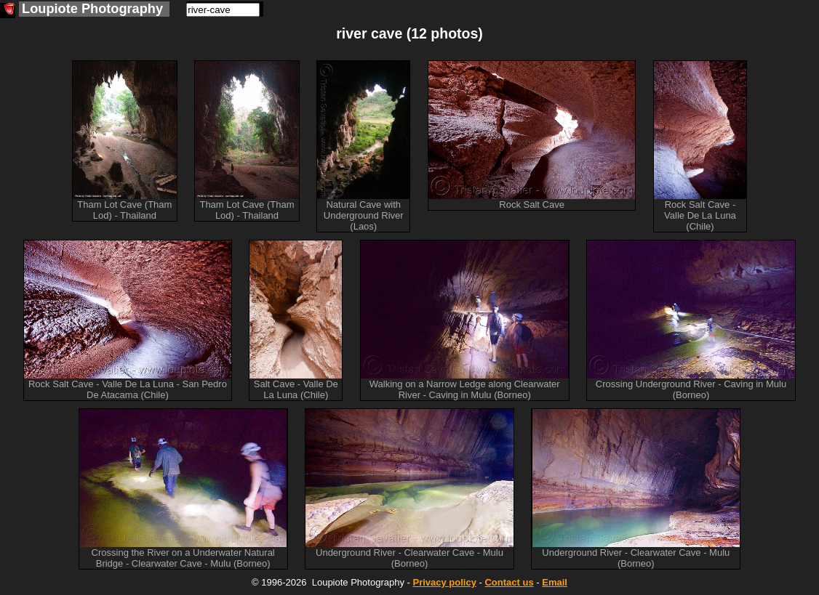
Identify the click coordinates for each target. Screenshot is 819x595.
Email (554, 582)
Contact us (508, 582)
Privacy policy (444, 582)
